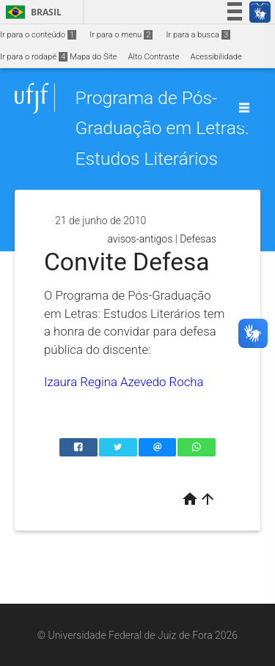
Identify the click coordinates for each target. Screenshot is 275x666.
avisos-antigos (139, 239)
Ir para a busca (198, 35)
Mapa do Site (93, 57)
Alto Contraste (154, 57)
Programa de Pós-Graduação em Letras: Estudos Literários (162, 128)
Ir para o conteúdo (38, 35)
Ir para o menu (121, 35)
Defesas (198, 239)
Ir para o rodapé (33, 57)
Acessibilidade (215, 57)
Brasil (31, 12)
